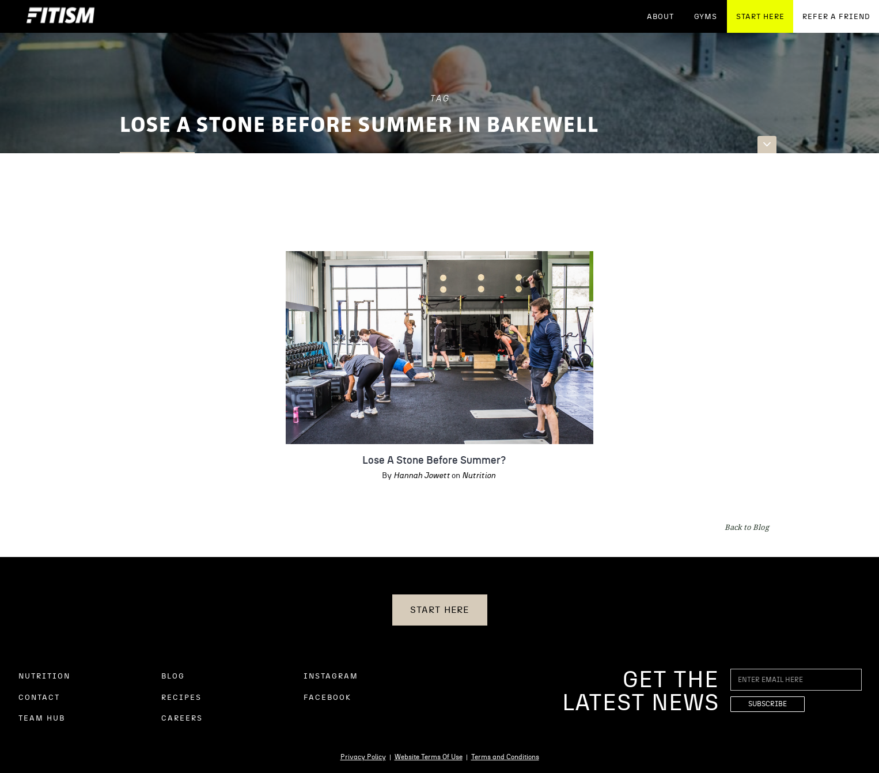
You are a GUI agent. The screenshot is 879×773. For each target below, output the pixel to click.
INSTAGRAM (331, 676)
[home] (60, 16)
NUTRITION (44, 676)
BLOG (173, 676)
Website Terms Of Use (429, 756)
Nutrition (478, 476)
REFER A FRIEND (836, 17)
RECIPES (181, 698)
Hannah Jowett (421, 476)
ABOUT (660, 17)
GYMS (705, 17)
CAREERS (182, 718)
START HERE (760, 17)
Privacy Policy (363, 756)
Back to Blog (747, 527)
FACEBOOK (327, 698)
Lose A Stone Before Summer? (434, 461)
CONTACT (39, 698)
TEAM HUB (41, 718)
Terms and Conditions (505, 756)
